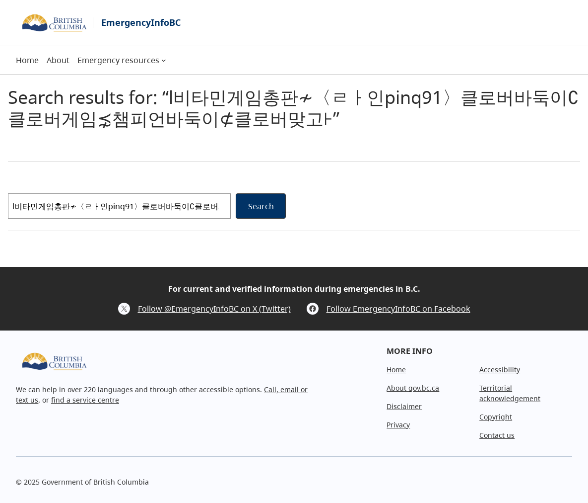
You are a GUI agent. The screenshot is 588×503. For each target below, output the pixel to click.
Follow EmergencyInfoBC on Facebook (398, 308)
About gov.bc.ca (413, 388)
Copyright (495, 416)
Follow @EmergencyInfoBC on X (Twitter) (214, 308)
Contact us (497, 435)
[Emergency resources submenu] (163, 60)
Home (396, 369)
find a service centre (85, 400)
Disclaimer (404, 406)
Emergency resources (118, 60)
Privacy (398, 424)
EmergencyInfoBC (141, 22)
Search (261, 206)
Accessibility (499, 369)
